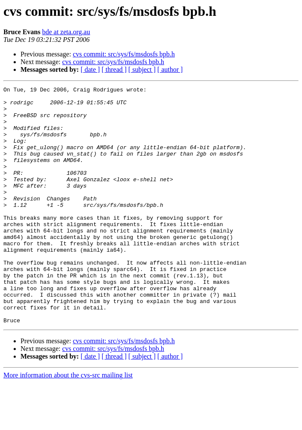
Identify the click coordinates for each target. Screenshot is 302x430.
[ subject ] (142, 69)
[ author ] (170, 69)
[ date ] (90, 69)
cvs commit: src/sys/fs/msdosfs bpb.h (124, 54)
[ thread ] (114, 69)
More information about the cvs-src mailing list (68, 422)
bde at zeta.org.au (66, 31)
